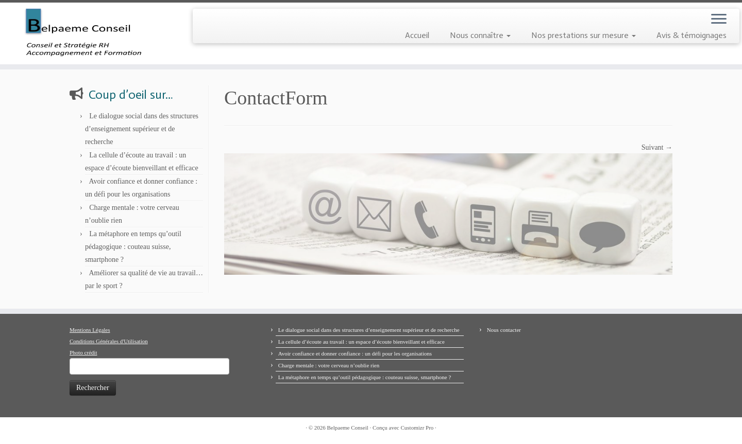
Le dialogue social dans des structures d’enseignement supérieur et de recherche (141, 129)
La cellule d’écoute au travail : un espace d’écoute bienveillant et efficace (361, 342)
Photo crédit (83, 352)
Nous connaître (480, 35)
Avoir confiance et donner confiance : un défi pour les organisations (355, 353)
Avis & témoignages (691, 35)
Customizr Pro (416, 427)
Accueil (417, 35)
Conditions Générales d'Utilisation (109, 341)
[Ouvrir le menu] (719, 19)
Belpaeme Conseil (347, 427)
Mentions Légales (90, 330)
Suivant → (657, 147)
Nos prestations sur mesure (583, 35)
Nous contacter (504, 330)
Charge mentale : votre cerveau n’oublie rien (329, 365)
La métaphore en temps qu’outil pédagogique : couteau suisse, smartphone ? (133, 246)
